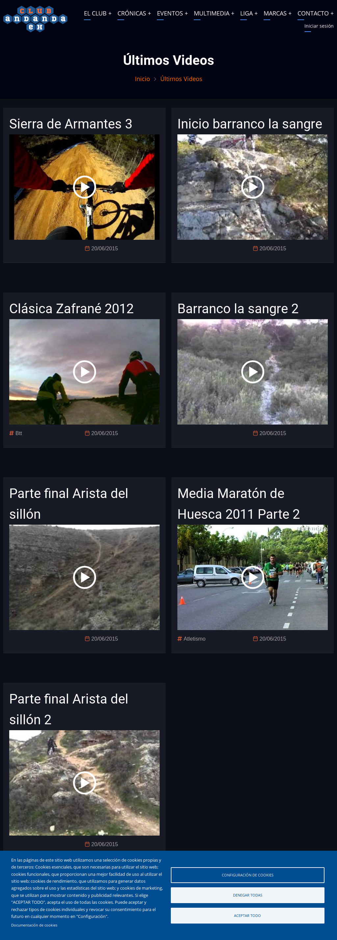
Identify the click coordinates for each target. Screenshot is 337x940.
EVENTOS (170, 13)
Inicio (142, 79)
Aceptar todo (247, 915)
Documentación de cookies (34, 925)
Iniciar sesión (319, 26)
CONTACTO (313, 13)
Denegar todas (247, 895)
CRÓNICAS (131, 13)
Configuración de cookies (247, 874)
